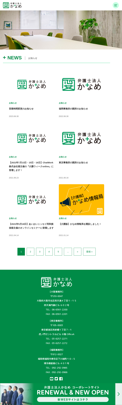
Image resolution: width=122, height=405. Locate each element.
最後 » (89, 251)
